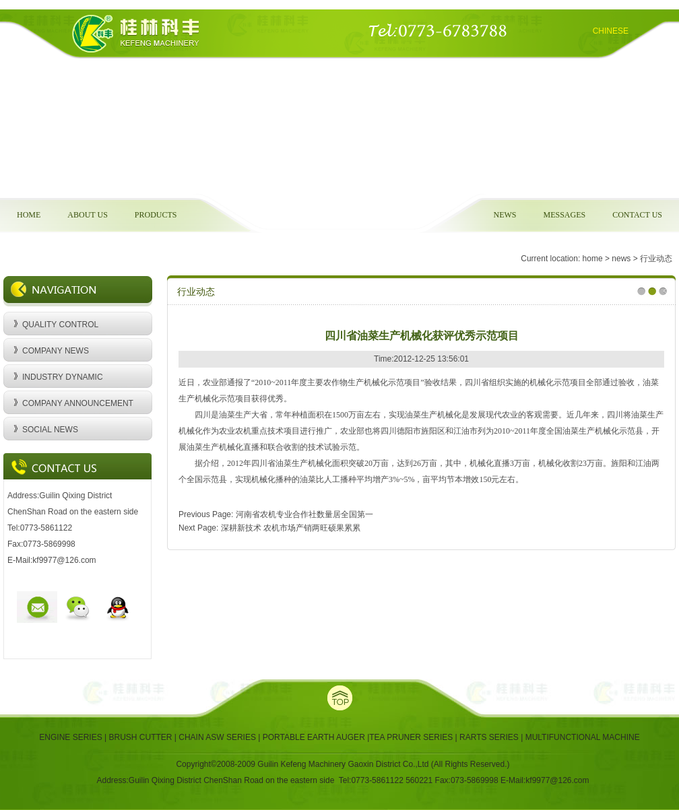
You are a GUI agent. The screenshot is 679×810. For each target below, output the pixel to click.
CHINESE (610, 31)
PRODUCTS (156, 215)
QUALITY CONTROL (60, 324)
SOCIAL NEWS (50, 429)
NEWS (504, 215)
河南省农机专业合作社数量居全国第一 (304, 514)
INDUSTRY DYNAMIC (62, 377)
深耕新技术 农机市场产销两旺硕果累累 (290, 528)
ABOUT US (87, 215)
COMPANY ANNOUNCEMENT (77, 403)
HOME (28, 215)
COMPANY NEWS (55, 351)
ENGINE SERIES (71, 737)
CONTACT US (637, 215)
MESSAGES (564, 215)
